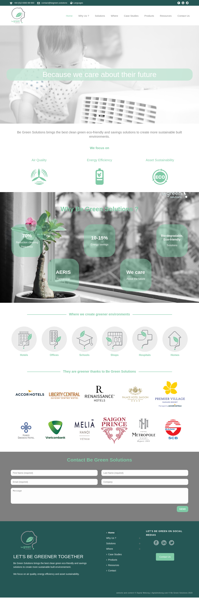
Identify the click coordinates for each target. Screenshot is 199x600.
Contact (111, 573)
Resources (166, 15)
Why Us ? (83, 15)
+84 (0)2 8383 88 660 (24, 3)
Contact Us (165, 559)
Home (69, 15)
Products (149, 15)
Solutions (100, 15)
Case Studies (131, 15)
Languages (76, 3)
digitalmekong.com (159, 595)
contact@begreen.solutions (54, 3)
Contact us (183, 15)
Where (114, 15)
